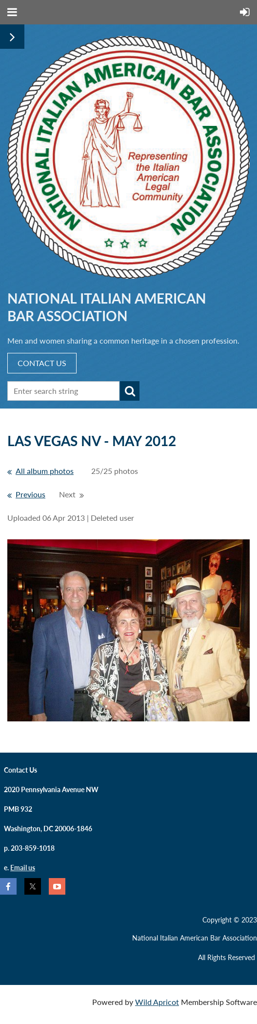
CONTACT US (42, 363)
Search (129, 391)
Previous (30, 494)
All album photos (45, 470)
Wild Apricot (157, 1001)
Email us (22, 867)
